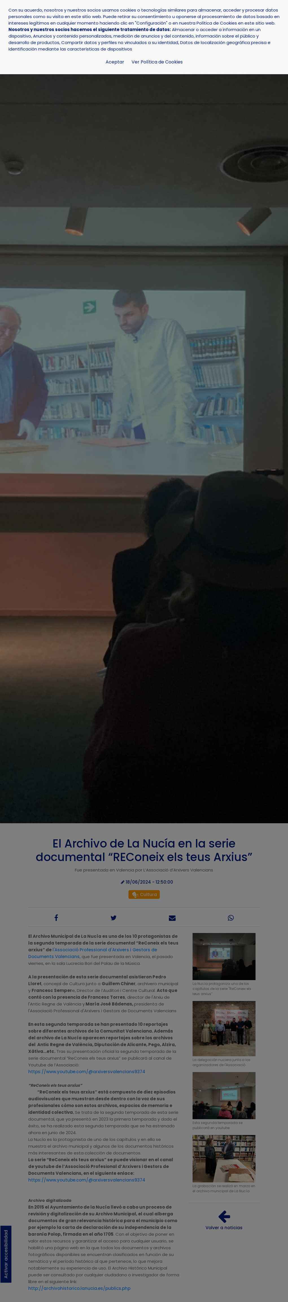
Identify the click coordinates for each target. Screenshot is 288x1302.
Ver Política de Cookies (157, 62)
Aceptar (115, 62)
